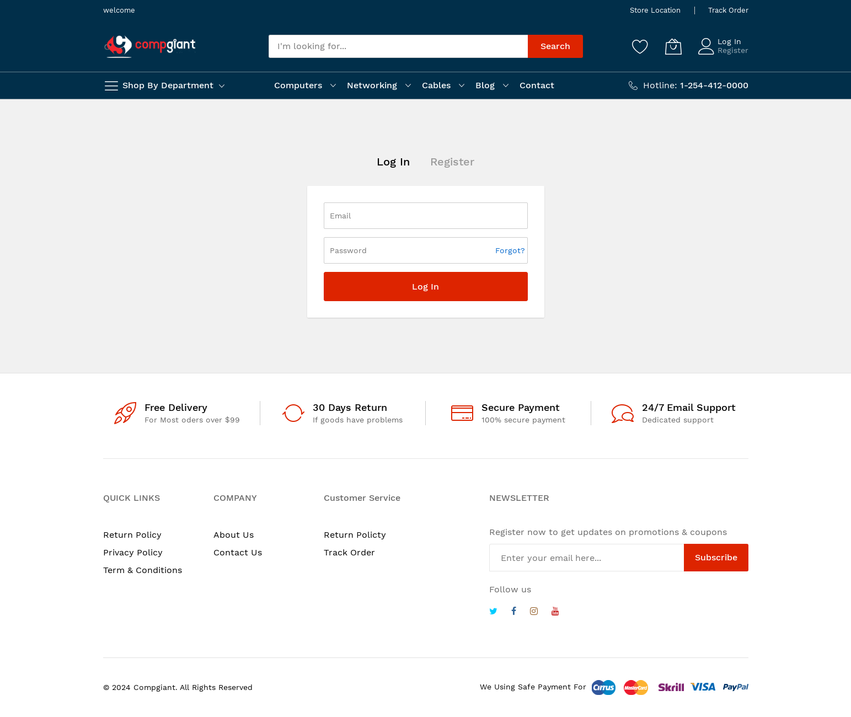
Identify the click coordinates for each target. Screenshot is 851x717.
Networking (372, 85)
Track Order (728, 10)
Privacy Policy (133, 552)
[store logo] (150, 46)
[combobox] (398, 46)
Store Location (655, 10)
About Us (233, 534)
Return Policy (132, 534)
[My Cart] (673, 46)
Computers (298, 85)
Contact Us (237, 552)
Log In (729, 41)
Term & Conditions (142, 570)
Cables (436, 85)
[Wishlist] (640, 46)
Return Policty (355, 534)
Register (733, 50)
